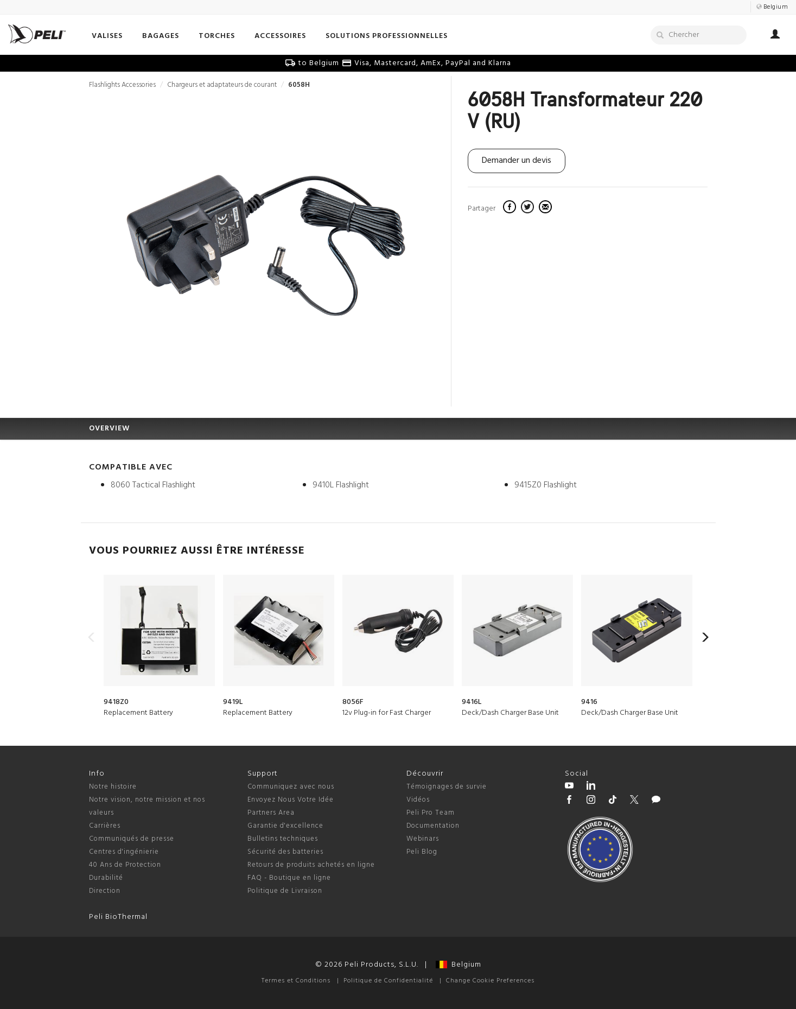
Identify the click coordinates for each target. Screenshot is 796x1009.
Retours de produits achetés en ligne (311, 865)
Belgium (458, 965)
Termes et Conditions (296, 980)
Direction (104, 891)
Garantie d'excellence (285, 826)
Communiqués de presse (131, 839)
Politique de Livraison (284, 891)
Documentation (433, 826)
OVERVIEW (109, 428)
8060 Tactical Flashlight (153, 485)
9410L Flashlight (341, 485)
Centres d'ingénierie (124, 852)
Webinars (422, 839)
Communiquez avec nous (290, 786)
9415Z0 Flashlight (545, 485)
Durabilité (106, 878)
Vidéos (418, 799)
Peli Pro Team (430, 812)
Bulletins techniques (282, 839)
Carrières (104, 826)
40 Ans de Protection (125, 865)
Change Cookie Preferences (490, 980)
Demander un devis (516, 161)
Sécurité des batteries (285, 852)
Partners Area (271, 812)
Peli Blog (421, 852)
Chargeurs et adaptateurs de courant (222, 85)
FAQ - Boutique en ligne (289, 878)
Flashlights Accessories (122, 85)
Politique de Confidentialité (388, 980)
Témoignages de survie (446, 786)
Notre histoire (113, 786)
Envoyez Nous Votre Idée (290, 799)
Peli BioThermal (118, 917)
